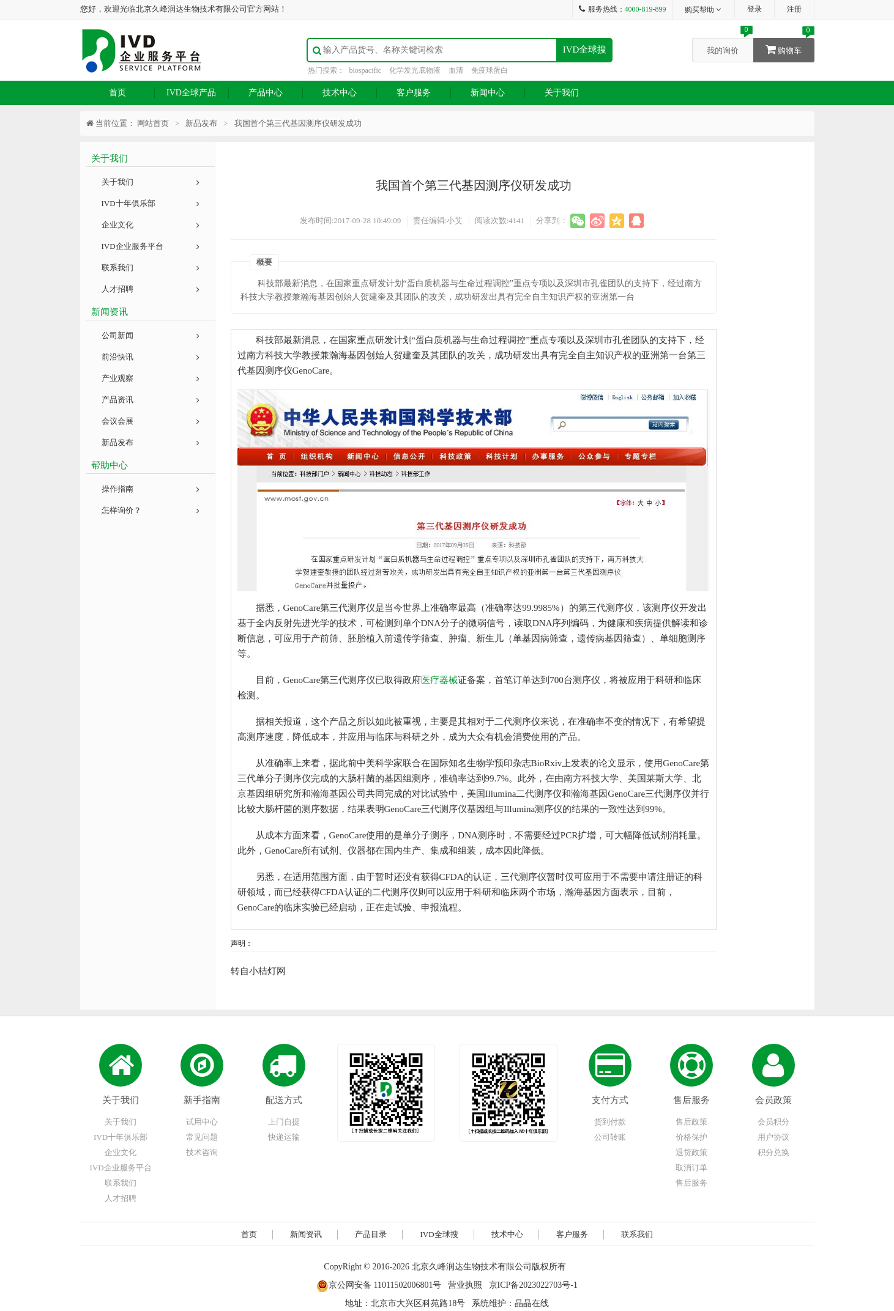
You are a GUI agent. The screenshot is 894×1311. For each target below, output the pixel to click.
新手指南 (202, 1100)
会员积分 (773, 1121)
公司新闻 (150, 335)
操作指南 (150, 488)
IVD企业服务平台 (150, 246)
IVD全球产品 (191, 92)
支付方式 (610, 1100)
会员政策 (773, 1100)
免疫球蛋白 (489, 70)
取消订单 (691, 1167)
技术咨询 (202, 1152)
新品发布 (150, 442)
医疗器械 (439, 680)
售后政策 (691, 1121)
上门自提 (284, 1121)
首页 (117, 92)
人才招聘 (150, 289)
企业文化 (150, 224)
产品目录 (371, 1234)
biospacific (365, 70)
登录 (754, 9)
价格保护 (691, 1137)
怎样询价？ (150, 510)
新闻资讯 (306, 1234)
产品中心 (265, 92)
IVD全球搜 (585, 49)
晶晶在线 (532, 1303)
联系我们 (150, 267)
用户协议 (773, 1137)
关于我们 (562, 92)
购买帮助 (703, 10)
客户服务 (414, 92)
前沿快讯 (150, 356)
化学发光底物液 (415, 70)
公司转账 (610, 1137)
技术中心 (339, 92)
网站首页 (153, 123)
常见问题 (202, 1137)
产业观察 (150, 378)
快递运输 (284, 1137)
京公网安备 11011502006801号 (378, 1285)
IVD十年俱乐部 (150, 203)
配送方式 (284, 1100)
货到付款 (610, 1121)
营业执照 (465, 1285)
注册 (794, 9)
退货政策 (691, 1152)
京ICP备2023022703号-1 (533, 1285)
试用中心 (202, 1121)
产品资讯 (150, 399)
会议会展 (150, 421)
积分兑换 (773, 1152)
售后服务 (691, 1100)
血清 (456, 70)
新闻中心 (488, 92)
